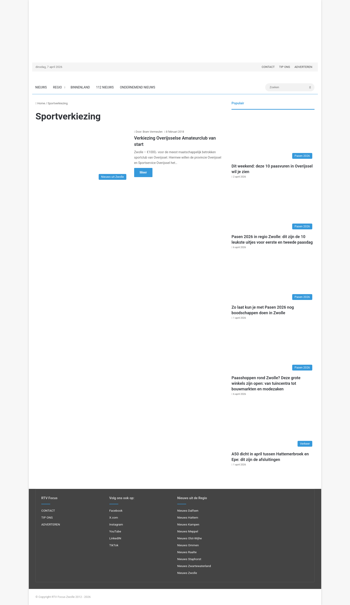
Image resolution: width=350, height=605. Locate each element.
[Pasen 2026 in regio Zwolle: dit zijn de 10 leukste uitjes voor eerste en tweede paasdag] (273, 208)
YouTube (115, 531)
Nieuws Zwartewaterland (194, 566)
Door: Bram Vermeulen (149, 131)
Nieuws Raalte (187, 552)
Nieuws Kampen (188, 524)
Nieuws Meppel (187, 531)
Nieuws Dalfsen (187, 510)
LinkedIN (115, 538)
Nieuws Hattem (187, 517)
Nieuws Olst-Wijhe (189, 538)
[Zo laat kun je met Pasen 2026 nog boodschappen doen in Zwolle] (273, 278)
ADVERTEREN (303, 67)
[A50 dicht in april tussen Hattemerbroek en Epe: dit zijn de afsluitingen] (273, 425)
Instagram (116, 524)
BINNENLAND (80, 87)
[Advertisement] (175, 31)
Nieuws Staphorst (189, 559)
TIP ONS (284, 67)
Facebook (116, 510)
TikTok (114, 545)
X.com (113, 517)
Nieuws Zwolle (187, 573)
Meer (143, 172)
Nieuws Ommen (188, 545)
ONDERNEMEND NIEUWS (137, 87)
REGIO (57, 87)
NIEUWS (41, 87)
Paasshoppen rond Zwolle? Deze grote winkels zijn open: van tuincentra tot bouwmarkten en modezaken (265, 383)
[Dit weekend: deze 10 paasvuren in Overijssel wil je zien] (273, 137)
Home (40, 103)
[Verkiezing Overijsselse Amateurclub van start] (82, 156)
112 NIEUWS (105, 87)
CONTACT (268, 67)
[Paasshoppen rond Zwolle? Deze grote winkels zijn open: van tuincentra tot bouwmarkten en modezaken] (273, 349)
